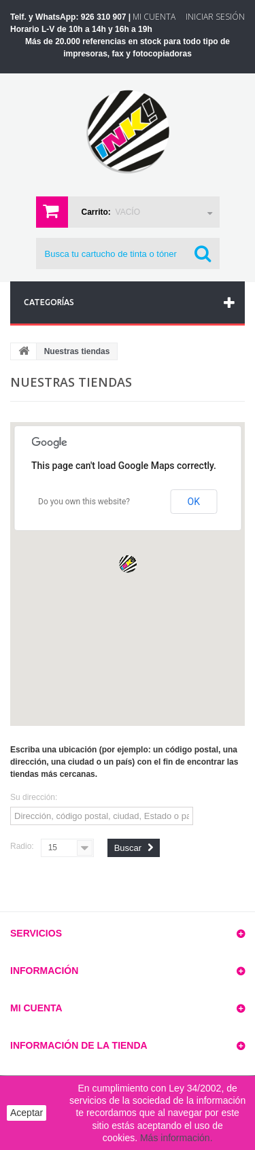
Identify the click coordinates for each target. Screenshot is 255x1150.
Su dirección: (33, 797)
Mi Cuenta (154, 16)
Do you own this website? (84, 501)
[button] (128, 564)
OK (194, 501)
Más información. (176, 1137)
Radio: (22, 846)
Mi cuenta (36, 1008)
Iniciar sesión (215, 16)
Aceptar (26, 1112)
